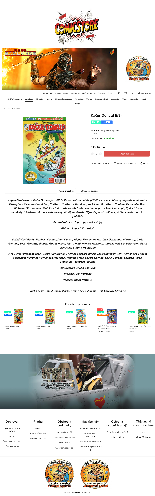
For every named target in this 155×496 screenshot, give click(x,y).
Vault (124, 99)
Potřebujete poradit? (89, 191)
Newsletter (75, 93)
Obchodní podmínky (64, 423)
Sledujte (101, 93)
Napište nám (91, 421)
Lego (77, 103)
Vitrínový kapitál (89, 93)
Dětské (17, 108)
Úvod (45, 93)
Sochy (49, 99)
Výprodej (115, 99)
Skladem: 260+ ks (83, 99)
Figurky (39, 99)
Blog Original (101, 99)
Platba (38, 421)
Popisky (111, 93)
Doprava (12, 421)
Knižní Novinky (14, 99)
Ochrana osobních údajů (117, 423)
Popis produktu (66, 191)
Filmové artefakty (63, 99)
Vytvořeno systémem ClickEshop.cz (77, 492)
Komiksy (29, 99)
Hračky (144, 99)
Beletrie (134, 99)
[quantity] (96, 153)
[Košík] (141, 93)
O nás (65, 93)
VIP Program (55, 93)
